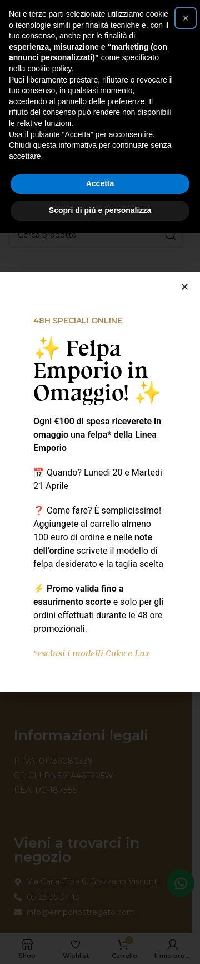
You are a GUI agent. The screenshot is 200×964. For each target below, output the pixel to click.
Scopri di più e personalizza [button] (100, 210)
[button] (185, 18)
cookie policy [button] (49, 68)
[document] (100, 482)
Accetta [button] (100, 183)
